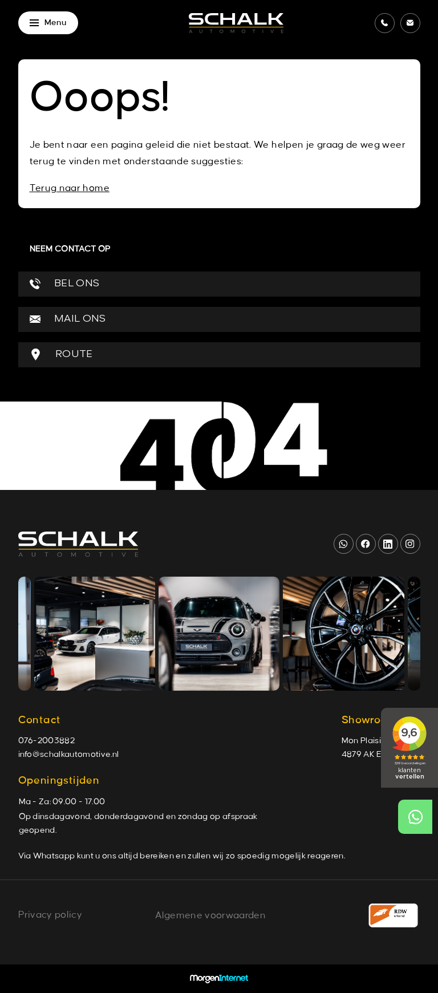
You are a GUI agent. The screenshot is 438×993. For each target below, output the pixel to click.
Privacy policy (50, 915)
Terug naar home (70, 188)
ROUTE (61, 354)
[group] (94, 634)
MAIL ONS (68, 319)
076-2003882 (46, 740)
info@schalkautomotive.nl (68, 754)
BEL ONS (65, 283)
